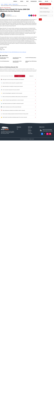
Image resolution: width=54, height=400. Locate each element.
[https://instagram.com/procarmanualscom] (47, 134)
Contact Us (29, 130)
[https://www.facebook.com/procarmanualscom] (42, 134)
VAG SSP (47, 1)
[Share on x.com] (31, 15)
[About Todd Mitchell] (2, 15)
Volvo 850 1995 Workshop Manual (30, 57)
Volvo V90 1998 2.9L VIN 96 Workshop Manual (17, 61)
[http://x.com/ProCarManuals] (45, 134)
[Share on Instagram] (33, 15)
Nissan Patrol (8, 7)
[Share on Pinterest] (35, 15)
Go (40, 19)
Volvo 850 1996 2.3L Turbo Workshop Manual (4, 58)
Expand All (28, 75)
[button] (51, 1)
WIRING (41, 1)
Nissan (5, 7)
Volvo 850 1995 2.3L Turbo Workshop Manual (17, 58)
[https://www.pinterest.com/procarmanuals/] (50, 134)
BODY (27, 1)
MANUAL (16, 1)
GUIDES (22, 1)
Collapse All (34, 75)
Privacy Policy (30, 133)
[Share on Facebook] (29, 15)
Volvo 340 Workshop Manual (4, 61)
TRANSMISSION (34, 1)
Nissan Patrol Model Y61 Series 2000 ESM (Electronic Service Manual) (13, 52)
